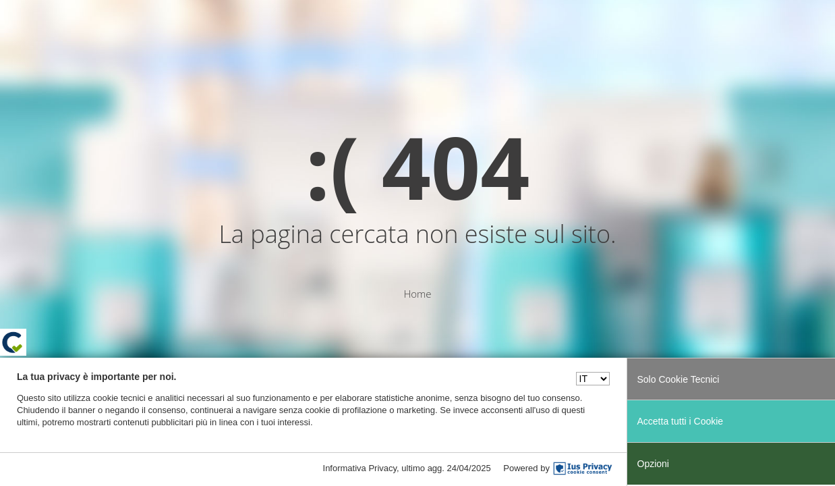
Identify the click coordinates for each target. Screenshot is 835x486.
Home (417, 293)
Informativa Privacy (360, 468)
